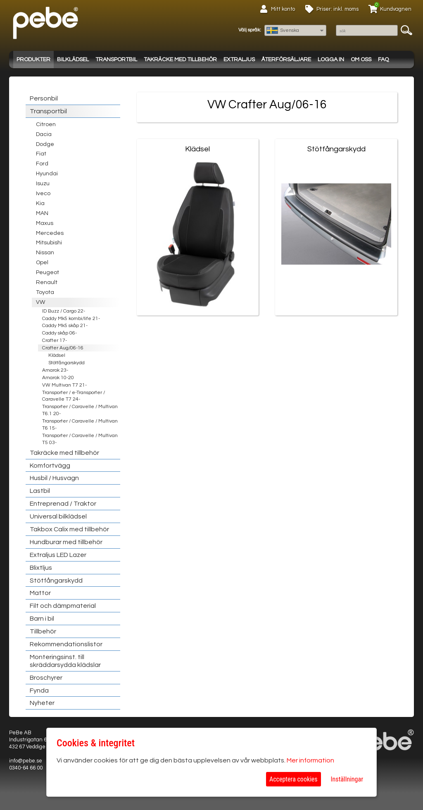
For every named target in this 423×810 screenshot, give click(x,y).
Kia (40, 203)
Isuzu (43, 183)
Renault (46, 282)
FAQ (383, 59)
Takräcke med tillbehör (180, 59)
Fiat (41, 154)
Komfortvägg (50, 465)
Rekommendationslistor (66, 644)
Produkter (33, 59)
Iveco (43, 193)
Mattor (40, 593)
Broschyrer (46, 677)
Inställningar (347, 779)
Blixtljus (41, 567)
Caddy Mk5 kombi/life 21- (71, 318)
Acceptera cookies (293, 779)
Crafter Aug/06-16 (62, 348)
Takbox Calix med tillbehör (69, 529)
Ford (42, 164)
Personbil (44, 98)
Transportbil (116, 59)
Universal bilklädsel (58, 516)
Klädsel (56, 355)
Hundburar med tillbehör (66, 542)
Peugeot (47, 272)
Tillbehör (43, 631)
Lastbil (40, 490)
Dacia (44, 134)
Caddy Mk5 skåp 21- (65, 325)
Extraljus (239, 59)
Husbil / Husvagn (54, 478)
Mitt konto (283, 9)
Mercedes (50, 233)
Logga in (331, 59)
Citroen (46, 124)
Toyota (45, 292)
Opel (42, 262)
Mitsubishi (49, 243)
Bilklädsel (73, 59)
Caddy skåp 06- (59, 333)
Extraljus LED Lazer (58, 555)
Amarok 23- (55, 370)
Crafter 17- (54, 340)
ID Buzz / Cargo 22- (63, 311)
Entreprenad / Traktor (63, 503)
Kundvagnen (395, 9)
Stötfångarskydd (66, 363)
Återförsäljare (286, 59)
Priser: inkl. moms (337, 9)
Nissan (45, 253)
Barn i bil (42, 618)
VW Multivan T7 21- (64, 385)
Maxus (44, 223)
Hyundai (47, 174)
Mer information (310, 760)
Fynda (39, 690)
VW (40, 302)
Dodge (45, 144)
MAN (42, 213)
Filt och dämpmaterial (63, 605)
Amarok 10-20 (58, 377)
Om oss (361, 59)
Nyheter (42, 703)
